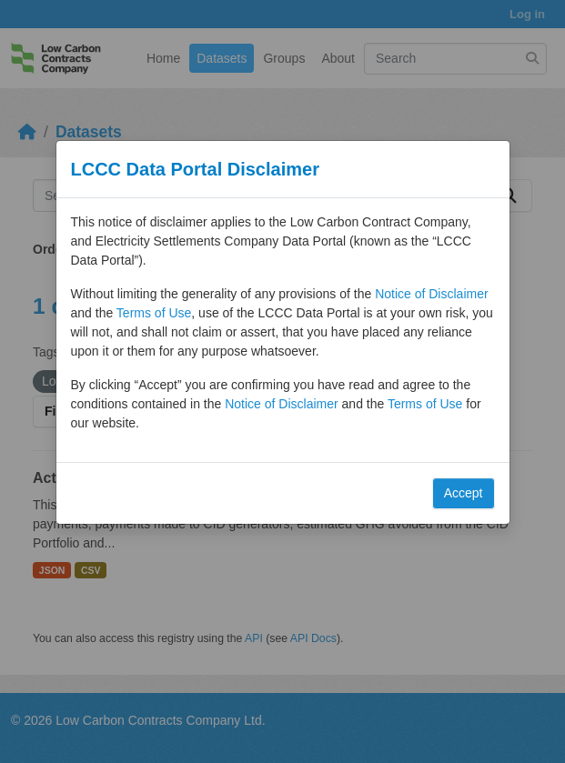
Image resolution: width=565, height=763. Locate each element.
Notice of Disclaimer (431, 293)
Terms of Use (153, 313)
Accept (463, 493)
